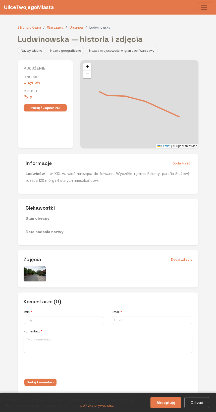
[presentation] (62, 367)
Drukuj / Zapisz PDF (45, 108)
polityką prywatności (97, 405)
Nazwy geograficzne (65, 50)
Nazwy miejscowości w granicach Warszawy (121, 50)
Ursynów (32, 82)
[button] (87, 67)
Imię (28, 312)
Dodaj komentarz (40, 382)
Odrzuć (197, 402)
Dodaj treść (181, 163)
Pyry (28, 96)
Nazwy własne (31, 50)
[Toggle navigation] (204, 7)
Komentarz (33, 331)
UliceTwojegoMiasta (29, 7)
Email (117, 312)
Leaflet (163, 146)
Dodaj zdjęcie (181, 259)
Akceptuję (165, 402)
